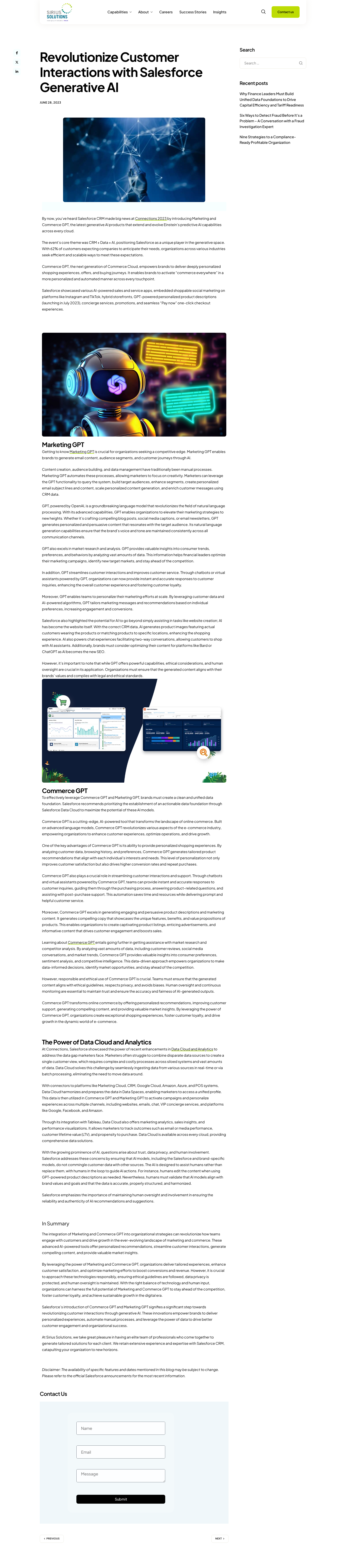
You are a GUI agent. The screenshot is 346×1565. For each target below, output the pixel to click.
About (145, 12)
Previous (53, 1538)
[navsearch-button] (263, 12)
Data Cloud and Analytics (192, 1049)
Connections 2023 (151, 218)
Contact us (285, 12)
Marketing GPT (82, 451)
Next (218, 1538)
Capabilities (119, 12)
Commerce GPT (81, 942)
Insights (220, 12)
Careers (166, 12)
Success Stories (192, 12)
